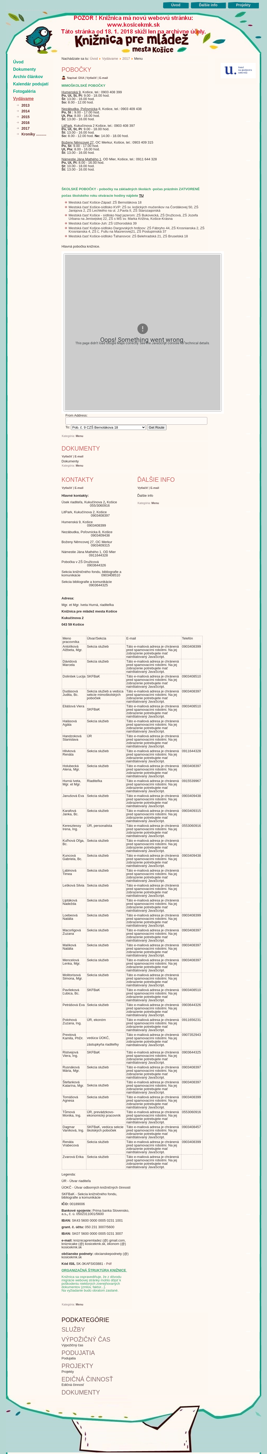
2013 (25, 105)
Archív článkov (28, 76)
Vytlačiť (92, 77)
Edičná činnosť (87, 1379)
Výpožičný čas (86, 1339)
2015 (25, 117)
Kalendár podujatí (30, 84)
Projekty (243, 5)
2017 (25, 128)
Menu (79, 436)
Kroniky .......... (33, 134)
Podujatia (78, 1352)
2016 (25, 123)
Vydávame (23, 98)
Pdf (109, 1264)
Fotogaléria (24, 91)
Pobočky (76, 69)
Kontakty (77, 479)
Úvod (175, 5)
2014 (25, 111)
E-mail (103, 77)
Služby (73, 1329)
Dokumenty (24, 69)
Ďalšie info (208, 5)
